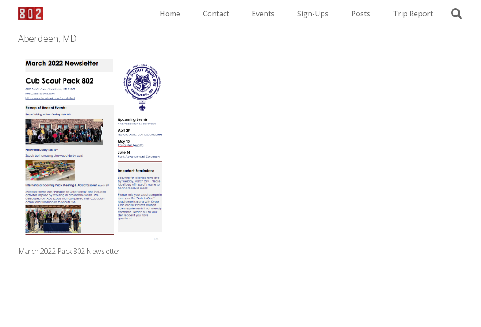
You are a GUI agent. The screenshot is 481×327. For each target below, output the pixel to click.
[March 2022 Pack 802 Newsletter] (92, 56)
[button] (456, 14)
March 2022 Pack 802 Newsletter (69, 251)
